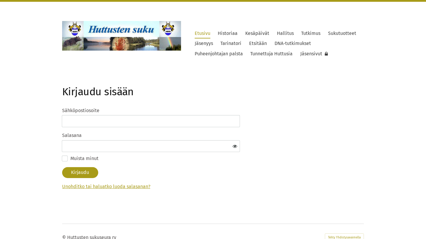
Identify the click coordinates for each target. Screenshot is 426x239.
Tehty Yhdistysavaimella (344, 220)
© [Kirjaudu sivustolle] (64, 219)
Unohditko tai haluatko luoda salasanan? (163, 169)
